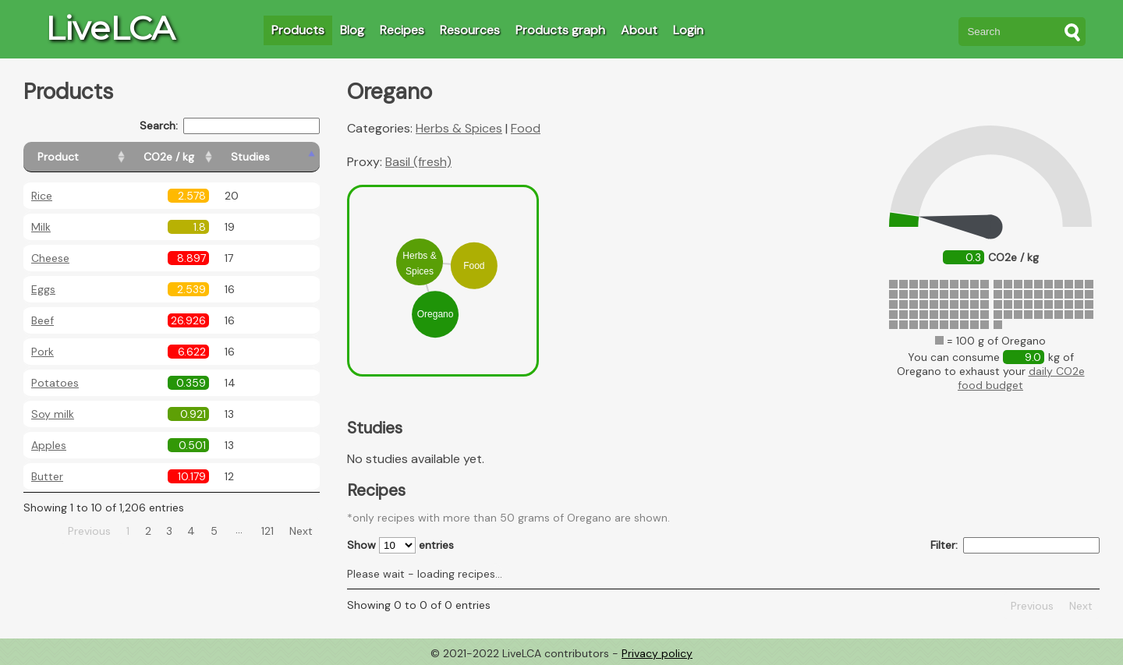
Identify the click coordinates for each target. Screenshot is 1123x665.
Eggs (43, 289)
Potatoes (55, 383)
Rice (41, 196)
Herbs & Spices (459, 128)
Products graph (560, 30)
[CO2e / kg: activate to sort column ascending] (208, 157)
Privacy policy (657, 653)
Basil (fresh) (418, 162)
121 (267, 531)
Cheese (50, 258)
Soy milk (52, 414)
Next (301, 531)
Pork (42, 352)
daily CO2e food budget (1021, 378)
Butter (47, 476)
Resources (470, 30)
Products (297, 30)
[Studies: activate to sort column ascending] (286, 157)
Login (688, 30)
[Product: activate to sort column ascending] (94, 157)
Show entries (400, 545)
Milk (41, 227)
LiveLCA (110, 28)
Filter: (1015, 545)
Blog (352, 30)
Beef (42, 320)
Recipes (402, 30)
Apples (48, 445)
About (639, 30)
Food (525, 128)
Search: (230, 126)
